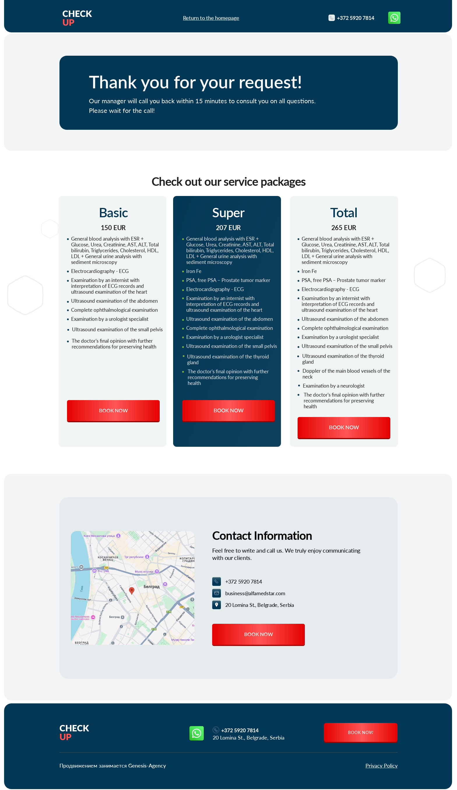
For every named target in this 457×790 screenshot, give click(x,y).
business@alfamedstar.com (255, 593)
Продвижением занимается (112, 765)
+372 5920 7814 (243, 581)
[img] (132, 588)
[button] (113, 410)
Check (74, 732)
